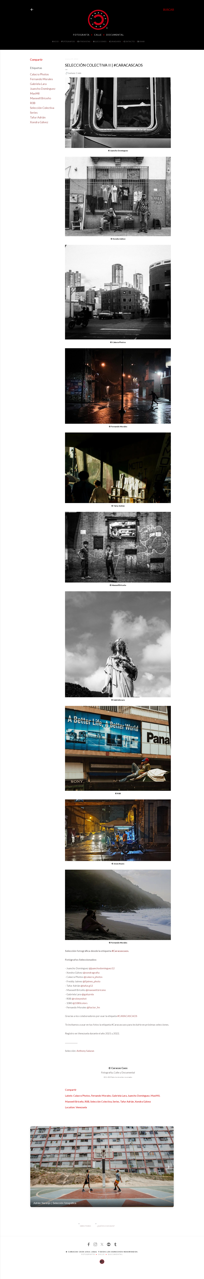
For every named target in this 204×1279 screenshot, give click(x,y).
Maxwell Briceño (40, 98)
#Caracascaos (120, 950)
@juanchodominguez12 (102, 968)
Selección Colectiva (42, 107)
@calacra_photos (93, 976)
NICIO (55, 41)
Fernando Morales (41, 79)
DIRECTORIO (85, 1226)
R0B (32, 103)
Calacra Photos (39, 74)
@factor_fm (93, 1007)
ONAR (141, 41)
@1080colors (80, 1002)
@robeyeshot (79, 998)
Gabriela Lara (38, 84)
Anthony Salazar (85, 1050)
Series (34, 112)
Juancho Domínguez (42, 88)
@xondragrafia (91, 972)
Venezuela (81, 1107)
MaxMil (35, 93)
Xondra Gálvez (39, 122)
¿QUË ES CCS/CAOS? (106, 1226)
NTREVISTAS (84, 41)
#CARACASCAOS (127, 1015)
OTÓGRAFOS (68, 41)
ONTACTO (129, 41)
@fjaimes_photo (91, 981)
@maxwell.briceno (96, 989)
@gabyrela (88, 994)
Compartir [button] (36, 59)
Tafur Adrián (38, 117)
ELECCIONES (99, 41)
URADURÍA (115, 41)
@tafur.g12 (87, 985)
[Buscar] (168, 9)
